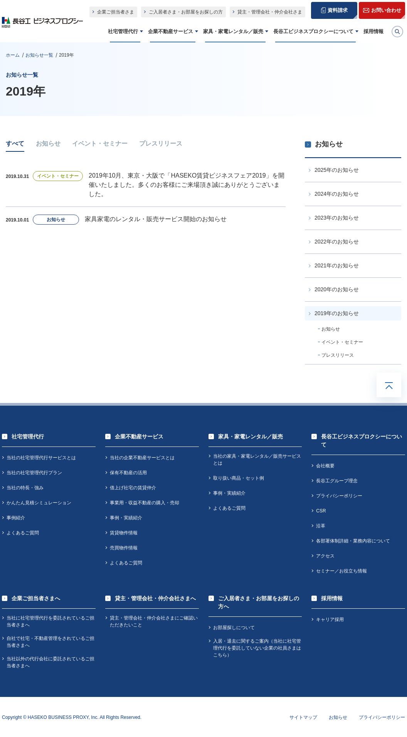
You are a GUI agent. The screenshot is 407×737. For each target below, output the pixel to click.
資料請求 (338, 10)
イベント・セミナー (100, 143)
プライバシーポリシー (339, 496)
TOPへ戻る (389, 385)
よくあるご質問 (23, 533)
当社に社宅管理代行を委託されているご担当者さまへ (50, 621)
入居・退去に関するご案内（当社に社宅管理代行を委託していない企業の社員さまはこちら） (257, 648)
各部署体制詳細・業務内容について (353, 541)
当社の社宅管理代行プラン (34, 472)
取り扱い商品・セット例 (238, 478)
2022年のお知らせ (336, 241)
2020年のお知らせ (336, 289)
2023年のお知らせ (336, 218)
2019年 (66, 55)
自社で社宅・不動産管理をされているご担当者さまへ (50, 642)
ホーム (13, 55)
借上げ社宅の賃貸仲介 (133, 487)
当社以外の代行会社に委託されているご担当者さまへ (50, 662)
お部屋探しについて (234, 627)
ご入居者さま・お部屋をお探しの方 (186, 12)
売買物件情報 (124, 548)
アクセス (325, 556)
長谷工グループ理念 (337, 480)
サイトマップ (303, 717)
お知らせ (48, 143)
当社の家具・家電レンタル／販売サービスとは (257, 459)
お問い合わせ (386, 10)
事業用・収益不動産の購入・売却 (144, 502)
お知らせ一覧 (39, 55)
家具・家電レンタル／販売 (233, 31)
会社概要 (325, 465)
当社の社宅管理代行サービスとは (41, 457)
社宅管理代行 (123, 31)
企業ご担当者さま (115, 12)
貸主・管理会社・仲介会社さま (269, 12)
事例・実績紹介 (126, 517)
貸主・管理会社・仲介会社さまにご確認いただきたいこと (154, 621)
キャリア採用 (330, 619)
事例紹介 (16, 517)
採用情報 (373, 31)
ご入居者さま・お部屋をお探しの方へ (258, 602)
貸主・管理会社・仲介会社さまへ (155, 598)
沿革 (320, 526)
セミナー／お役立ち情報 (341, 571)
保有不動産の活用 (128, 472)
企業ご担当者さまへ (36, 598)
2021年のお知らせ (336, 265)
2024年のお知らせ (336, 194)
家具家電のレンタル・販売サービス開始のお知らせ (156, 219)
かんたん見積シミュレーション (39, 502)
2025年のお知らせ (336, 170)
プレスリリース (160, 143)
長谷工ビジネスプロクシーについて (313, 31)
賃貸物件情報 (124, 533)
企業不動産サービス (170, 31)
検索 (402, 30)
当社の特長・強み (25, 487)
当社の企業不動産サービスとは (142, 457)
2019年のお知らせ (336, 313)
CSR (321, 511)
